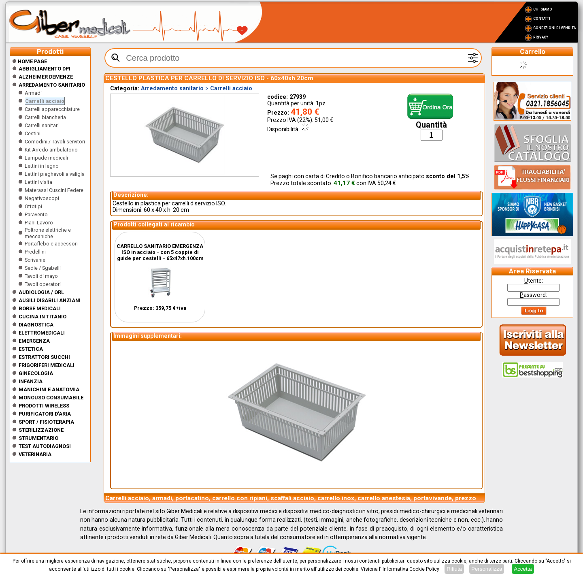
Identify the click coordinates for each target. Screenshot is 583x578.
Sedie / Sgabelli (43, 268)
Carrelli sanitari (42, 125)
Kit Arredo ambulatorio (51, 150)
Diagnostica (36, 325)
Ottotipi (33, 206)
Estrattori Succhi (44, 357)
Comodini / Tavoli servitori (55, 142)
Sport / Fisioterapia (46, 422)
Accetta (523, 569)
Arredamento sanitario (52, 85)
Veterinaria (35, 454)
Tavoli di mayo (41, 276)
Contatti (541, 19)
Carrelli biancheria (45, 117)
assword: (533, 295)
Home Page (29, 61)
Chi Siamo (542, 9)
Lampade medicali (46, 158)
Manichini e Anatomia (49, 389)
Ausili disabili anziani (50, 300)
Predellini (35, 252)
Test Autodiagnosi (45, 446)
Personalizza (486, 569)
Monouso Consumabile (51, 398)
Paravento (36, 214)
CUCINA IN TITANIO (42, 317)
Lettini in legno (42, 166)
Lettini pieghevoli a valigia (55, 174)
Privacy (540, 37)
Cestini (32, 133)
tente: (533, 280)
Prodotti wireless (44, 406)
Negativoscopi (42, 198)
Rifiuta (454, 569)
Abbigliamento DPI (44, 69)
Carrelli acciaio (44, 101)
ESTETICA (31, 349)
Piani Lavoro (39, 223)
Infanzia (31, 381)
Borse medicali (40, 308)
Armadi (33, 93)
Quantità (431, 125)
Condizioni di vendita (554, 28)
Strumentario (38, 438)
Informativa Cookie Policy (411, 569)
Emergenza (34, 341)
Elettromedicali (42, 333)
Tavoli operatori (43, 284)
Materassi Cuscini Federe (54, 190)
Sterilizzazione (41, 430)
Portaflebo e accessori (51, 244)
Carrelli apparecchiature (52, 109)
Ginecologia (36, 373)
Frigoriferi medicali (46, 365)
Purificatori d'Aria (45, 414)
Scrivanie (35, 260)
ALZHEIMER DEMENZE (46, 77)
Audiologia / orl (41, 292)
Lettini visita (38, 182)
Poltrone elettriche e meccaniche (48, 233)
